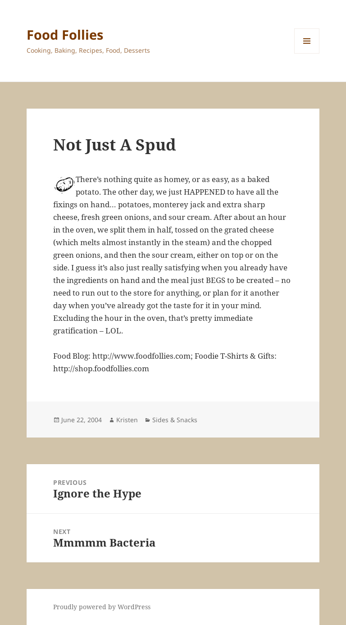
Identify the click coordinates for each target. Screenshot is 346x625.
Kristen (127, 419)
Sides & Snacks (174, 419)
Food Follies (65, 34)
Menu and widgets (307, 53)
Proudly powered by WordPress (101, 606)
